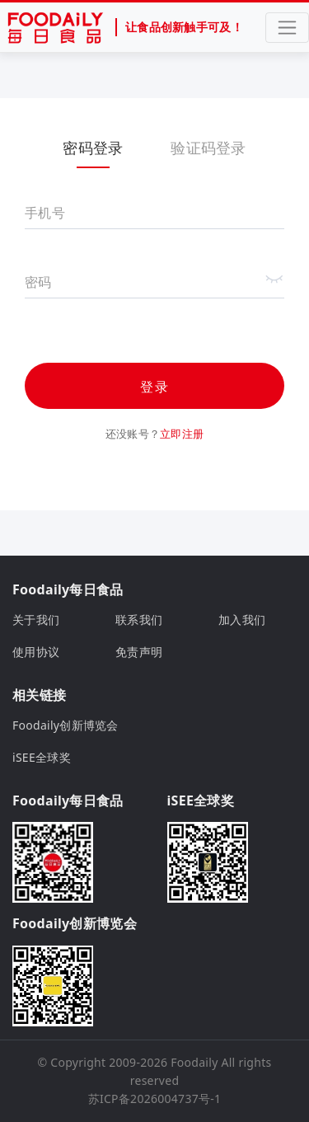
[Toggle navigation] (287, 27)
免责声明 (138, 652)
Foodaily (194, 1062)
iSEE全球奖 (41, 757)
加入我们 (241, 619)
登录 (155, 387)
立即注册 (182, 433)
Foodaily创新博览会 (65, 725)
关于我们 (35, 619)
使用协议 (35, 652)
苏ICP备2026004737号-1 (155, 1098)
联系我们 (138, 619)
